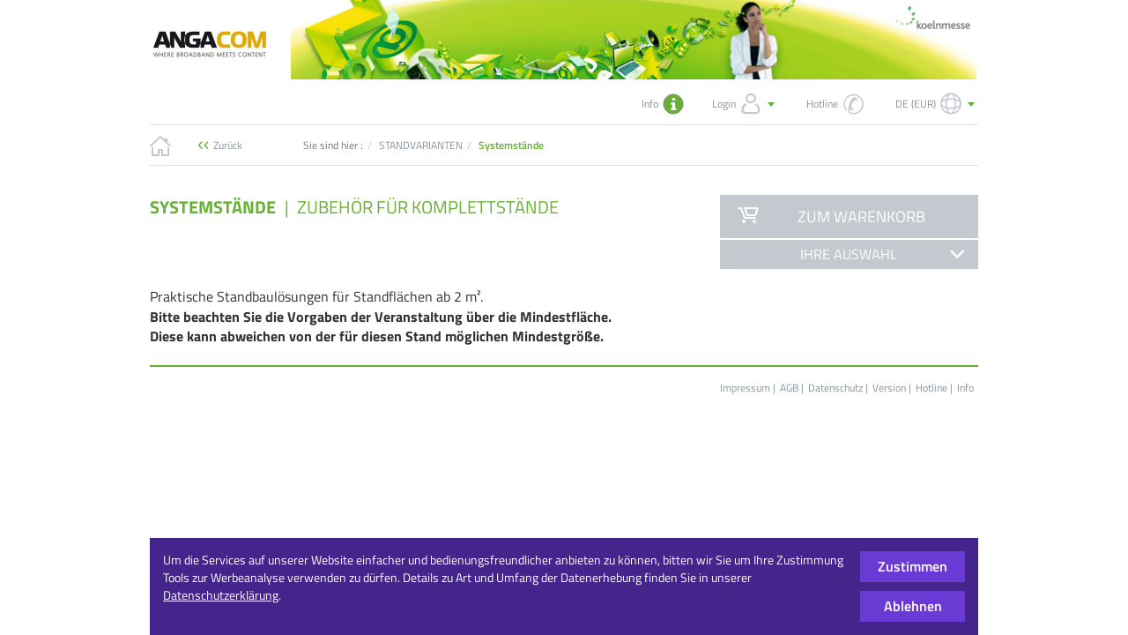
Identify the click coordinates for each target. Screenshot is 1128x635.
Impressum (745, 387)
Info (965, 387)
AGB (789, 387)
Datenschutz (835, 387)
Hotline (931, 387)
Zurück (227, 145)
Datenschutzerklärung (220, 595)
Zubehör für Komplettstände (428, 206)
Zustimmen (912, 566)
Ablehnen (913, 605)
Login (745, 104)
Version (889, 387)
